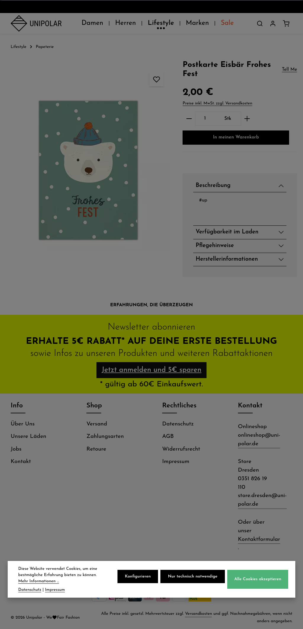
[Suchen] (260, 23)
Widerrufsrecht (181, 449)
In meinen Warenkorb (236, 137)
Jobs (16, 449)
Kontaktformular (259, 539)
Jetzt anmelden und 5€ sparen (151, 370)
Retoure (96, 449)
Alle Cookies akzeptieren (257, 582)
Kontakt (21, 462)
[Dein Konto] (273, 23)
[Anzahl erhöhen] (247, 119)
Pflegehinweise (215, 246)
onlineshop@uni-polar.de (259, 440)
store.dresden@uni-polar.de (262, 500)
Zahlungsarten (105, 436)
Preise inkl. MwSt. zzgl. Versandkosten (217, 103)
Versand (96, 424)
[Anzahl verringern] (189, 119)
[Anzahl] (205, 119)
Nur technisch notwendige (192, 579)
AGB (168, 436)
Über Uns (23, 424)
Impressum (175, 462)
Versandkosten (198, 614)
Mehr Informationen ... (38, 583)
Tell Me (289, 69)
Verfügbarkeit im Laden (227, 232)
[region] (88, 170)
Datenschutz (178, 424)
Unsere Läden (28, 436)
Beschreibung (213, 185)
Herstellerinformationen (227, 259)
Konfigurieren (138, 579)
